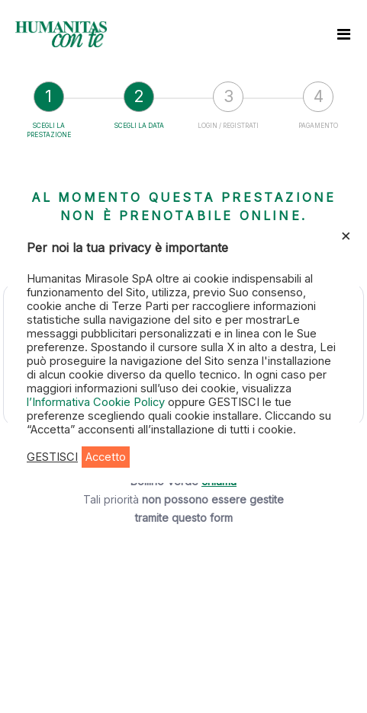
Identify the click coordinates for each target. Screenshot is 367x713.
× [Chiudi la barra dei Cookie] (346, 234)
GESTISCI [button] (52, 457)
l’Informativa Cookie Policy (97, 402)
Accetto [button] (105, 457)
